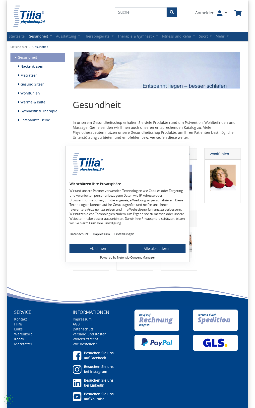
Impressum (101, 234)
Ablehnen (98, 248)
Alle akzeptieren (157, 248)
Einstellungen (124, 234)
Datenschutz (79, 234)
